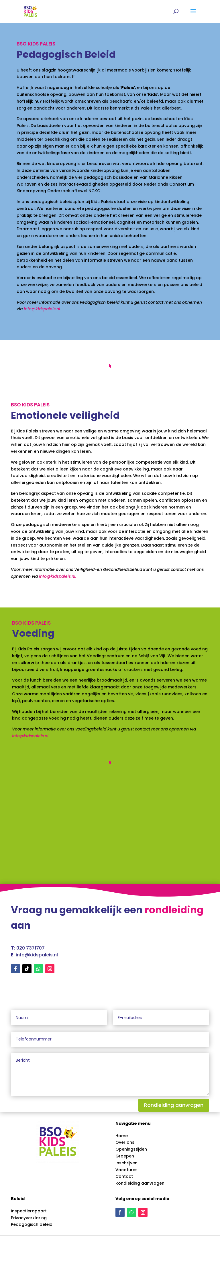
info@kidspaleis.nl (42, 309)
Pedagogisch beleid (31, 1224)
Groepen (124, 1156)
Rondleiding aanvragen (173, 1105)
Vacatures (126, 1170)
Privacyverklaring (29, 1218)
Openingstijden (131, 1149)
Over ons (124, 1142)
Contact (124, 1176)
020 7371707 (30, 948)
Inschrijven (126, 1163)
